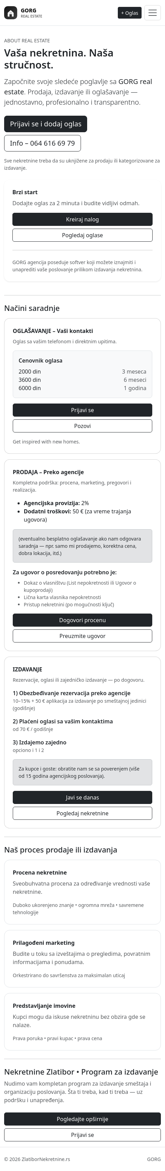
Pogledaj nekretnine (82, 813)
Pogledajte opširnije (82, 1119)
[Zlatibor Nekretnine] (35, 12)
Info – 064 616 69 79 (42, 143)
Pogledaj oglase (82, 235)
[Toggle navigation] (152, 12)
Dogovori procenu (82, 620)
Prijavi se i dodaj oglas (45, 123)
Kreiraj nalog (82, 219)
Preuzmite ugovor (83, 636)
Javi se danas (82, 797)
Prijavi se (82, 410)
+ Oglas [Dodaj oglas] (129, 13)
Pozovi (82, 426)
